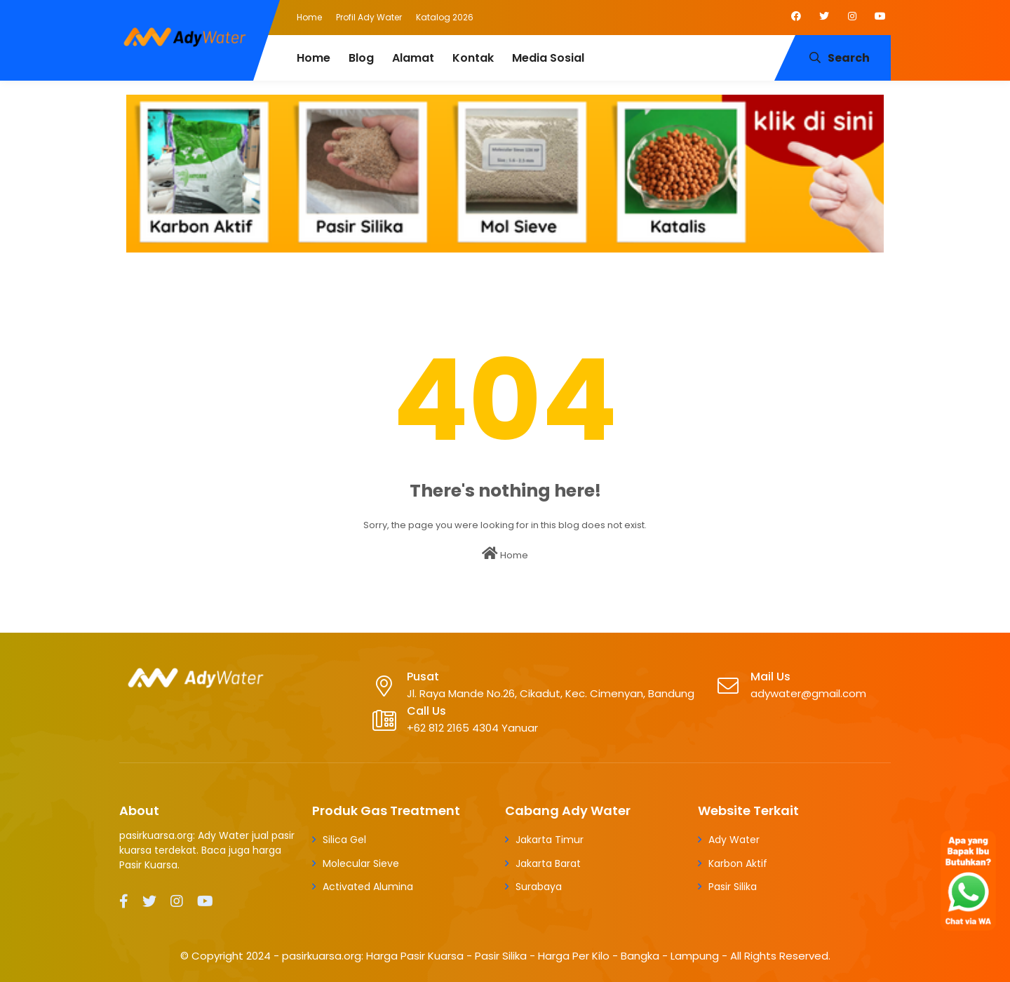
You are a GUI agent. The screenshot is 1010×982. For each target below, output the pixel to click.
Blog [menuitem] (361, 58)
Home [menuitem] (313, 58)
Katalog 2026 (444, 17)
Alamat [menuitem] (413, 58)
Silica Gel (344, 840)
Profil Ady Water (369, 17)
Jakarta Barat (548, 863)
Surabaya (539, 887)
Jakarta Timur (550, 840)
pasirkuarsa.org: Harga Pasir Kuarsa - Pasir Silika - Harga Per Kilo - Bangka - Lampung (500, 955)
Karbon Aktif (737, 863)
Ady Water (734, 840)
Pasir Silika (732, 887)
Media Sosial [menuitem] (548, 58)
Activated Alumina (368, 887)
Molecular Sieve (361, 863)
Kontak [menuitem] (473, 58)
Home (309, 17)
